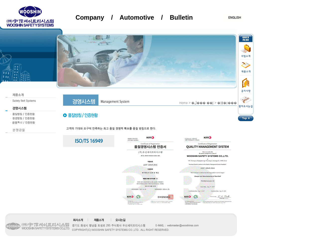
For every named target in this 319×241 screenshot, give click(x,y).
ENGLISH (234, 17)
